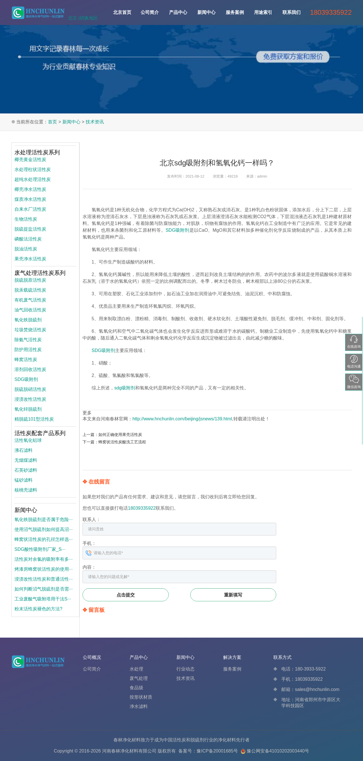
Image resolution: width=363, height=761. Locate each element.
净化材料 (227, 739)
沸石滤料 (23, 450)
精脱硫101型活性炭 (34, 419)
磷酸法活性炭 (28, 239)
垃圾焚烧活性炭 (30, 329)
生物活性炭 (25, 219)
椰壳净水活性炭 (30, 189)
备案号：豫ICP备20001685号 (208, 751)
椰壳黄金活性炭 (30, 159)
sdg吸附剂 (124, 387)
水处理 (136, 669)
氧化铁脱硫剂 (28, 319)
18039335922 (142, 508)
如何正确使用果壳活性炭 (120, 434)
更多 (87, 412)
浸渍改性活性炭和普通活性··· (43, 579)
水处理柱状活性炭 (32, 169)
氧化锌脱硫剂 (28, 409)
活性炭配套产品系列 (40, 433)
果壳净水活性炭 (30, 258)
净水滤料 (139, 706)
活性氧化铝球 (28, 440)
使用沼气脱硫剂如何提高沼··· (43, 529)
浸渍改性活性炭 (30, 399)
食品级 (136, 687)
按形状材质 (141, 697)
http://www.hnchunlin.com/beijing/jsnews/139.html (182, 418)
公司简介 (150, 12)
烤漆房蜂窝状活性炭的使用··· (43, 569)
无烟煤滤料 (25, 460)
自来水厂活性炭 (30, 209)
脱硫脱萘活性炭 (30, 280)
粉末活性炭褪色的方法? (38, 608)
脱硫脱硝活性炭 (30, 389)
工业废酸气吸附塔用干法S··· (42, 598)
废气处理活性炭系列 (40, 273)
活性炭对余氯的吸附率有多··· (43, 559)
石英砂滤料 (25, 470)
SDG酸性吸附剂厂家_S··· (40, 549)
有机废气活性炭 (30, 300)
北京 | (74, 18)
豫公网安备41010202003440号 (278, 751)
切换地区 (89, 18)
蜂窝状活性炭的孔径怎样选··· (43, 539)
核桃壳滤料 (25, 490)
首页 (52, 121)
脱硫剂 (197, 739)
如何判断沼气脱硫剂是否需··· (43, 589)
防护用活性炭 (28, 349)
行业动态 (185, 669)
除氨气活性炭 (28, 339)
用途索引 (263, 12)
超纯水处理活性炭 (32, 179)
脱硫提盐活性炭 (30, 229)
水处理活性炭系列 (37, 152)
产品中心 (178, 12)
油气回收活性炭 (30, 309)
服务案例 (235, 12)
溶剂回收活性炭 (30, 369)
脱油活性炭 (25, 248)
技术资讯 (95, 121)
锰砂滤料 (23, 480)
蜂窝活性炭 (25, 359)
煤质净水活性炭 (30, 199)
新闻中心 (206, 12)
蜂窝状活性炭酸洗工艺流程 (122, 442)
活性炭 (179, 739)
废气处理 (139, 678)
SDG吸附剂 (177, 230)
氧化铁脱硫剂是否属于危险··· (43, 519)
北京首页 (122, 12)
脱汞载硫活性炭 (30, 290)
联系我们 (291, 12)
